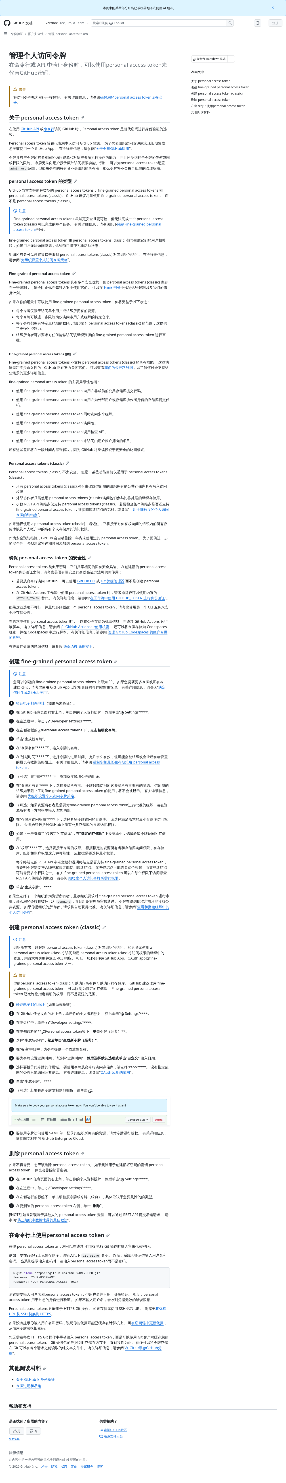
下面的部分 (112, 287)
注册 (275, 23)
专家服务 (87, 1466)
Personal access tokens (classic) (39, 463)
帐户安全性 (36, 34)
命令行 (49, 128)
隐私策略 (14, 1439)
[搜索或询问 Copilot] (162, 23)
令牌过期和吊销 (28, 1385)
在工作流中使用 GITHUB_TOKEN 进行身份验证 (127, 598)
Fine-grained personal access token (42, 273)
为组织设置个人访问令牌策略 (44, 259)
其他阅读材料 (27, 1368)
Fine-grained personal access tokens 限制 (43, 354)
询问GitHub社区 (113, 1430)
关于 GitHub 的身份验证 (35, 1379)
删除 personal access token (46, 1153)
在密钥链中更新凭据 (147, 1322)
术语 (44, 1466)
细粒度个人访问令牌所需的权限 (93, 878)
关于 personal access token (46, 117)
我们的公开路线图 (118, 367)
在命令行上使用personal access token (59, 1235)
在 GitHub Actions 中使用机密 (85, 626)
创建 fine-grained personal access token (63, 661)
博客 (100, 1466)
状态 (64, 1466)
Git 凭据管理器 (112, 581)
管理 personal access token (68, 34)
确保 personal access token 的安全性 (50, 558)
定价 (74, 1466)
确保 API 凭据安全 (78, 646)
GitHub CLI (86, 581)
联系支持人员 (111, 1436)
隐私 (54, 1466)
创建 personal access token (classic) (57, 927)
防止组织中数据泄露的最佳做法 (42, 1220)
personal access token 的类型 (43, 181)
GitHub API (30, 128)
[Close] (273, 7)
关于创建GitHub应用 (112, 148)
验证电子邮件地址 (30, 703)
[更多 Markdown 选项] (231, 58)
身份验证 (17, 34)
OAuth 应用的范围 (115, 1072)
